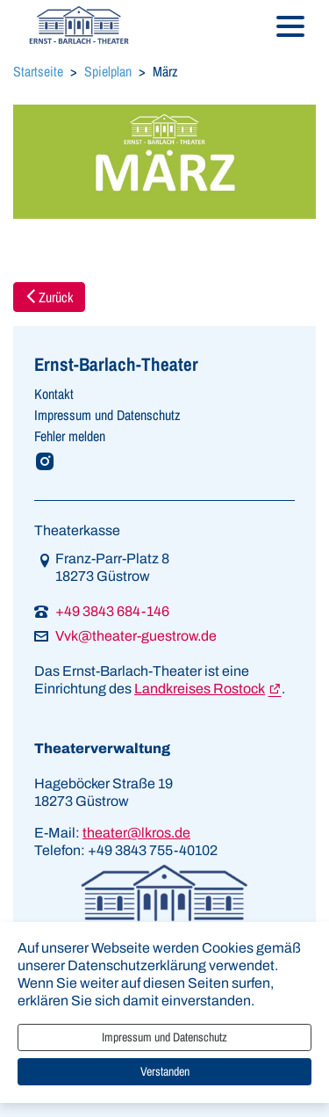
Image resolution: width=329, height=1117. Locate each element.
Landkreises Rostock (199, 688)
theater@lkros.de (136, 832)
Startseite (38, 71)
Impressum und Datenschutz (164, 1037)
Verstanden (165, 1071)
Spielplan (108, 71)
